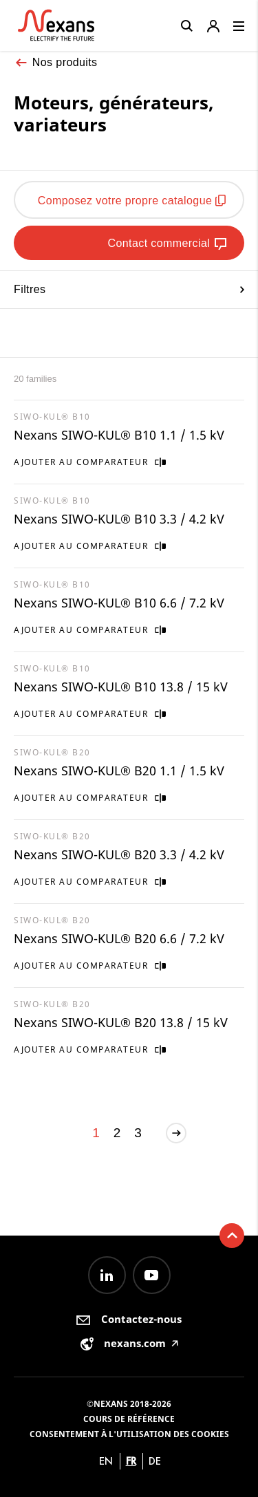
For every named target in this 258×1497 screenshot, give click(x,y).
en (106, 1460)
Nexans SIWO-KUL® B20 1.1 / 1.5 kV (119, 770)
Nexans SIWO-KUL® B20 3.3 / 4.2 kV (119, 854)
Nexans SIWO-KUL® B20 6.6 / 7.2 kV (119, 938)
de (155, 1460)
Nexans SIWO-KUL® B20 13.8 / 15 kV (121, 1022)
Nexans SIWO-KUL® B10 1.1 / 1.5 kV (119, 435)
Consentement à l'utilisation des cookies (129, 1434)
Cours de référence (129, 1419)
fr (131, 1460)
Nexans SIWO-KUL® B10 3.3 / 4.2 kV (119, 518)
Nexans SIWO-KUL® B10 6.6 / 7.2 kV (119, 602)
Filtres (129, 289)
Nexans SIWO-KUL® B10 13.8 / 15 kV (121, 686)
